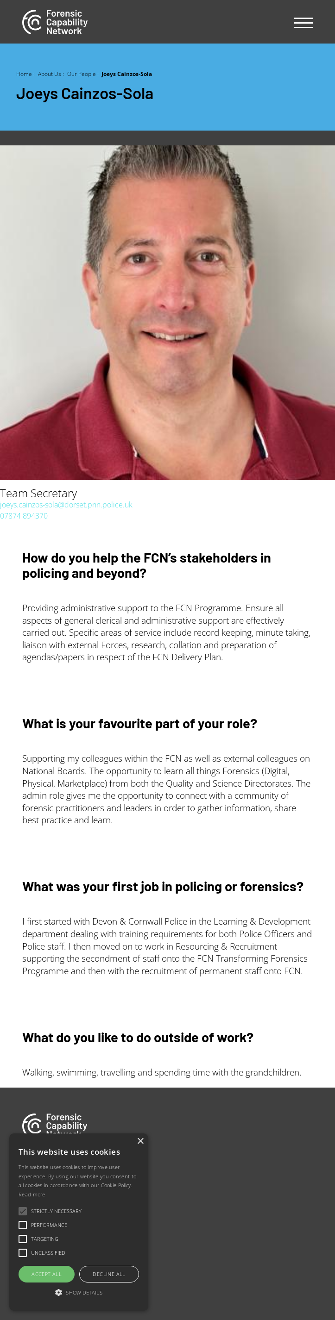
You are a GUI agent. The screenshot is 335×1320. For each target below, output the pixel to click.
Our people (41, 1203)
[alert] (78, 1222)
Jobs (29, 1183)
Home (24, 73)
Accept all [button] (47, 1273)
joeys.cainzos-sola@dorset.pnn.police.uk (66, 504)
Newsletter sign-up (53, 1242)
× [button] (140, 1141)
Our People (81, 73)
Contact (34, 1222)
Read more (32, 1194)
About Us (49, 73)
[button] (79, 1293)
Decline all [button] (109, 1273)
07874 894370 (24, 515)
